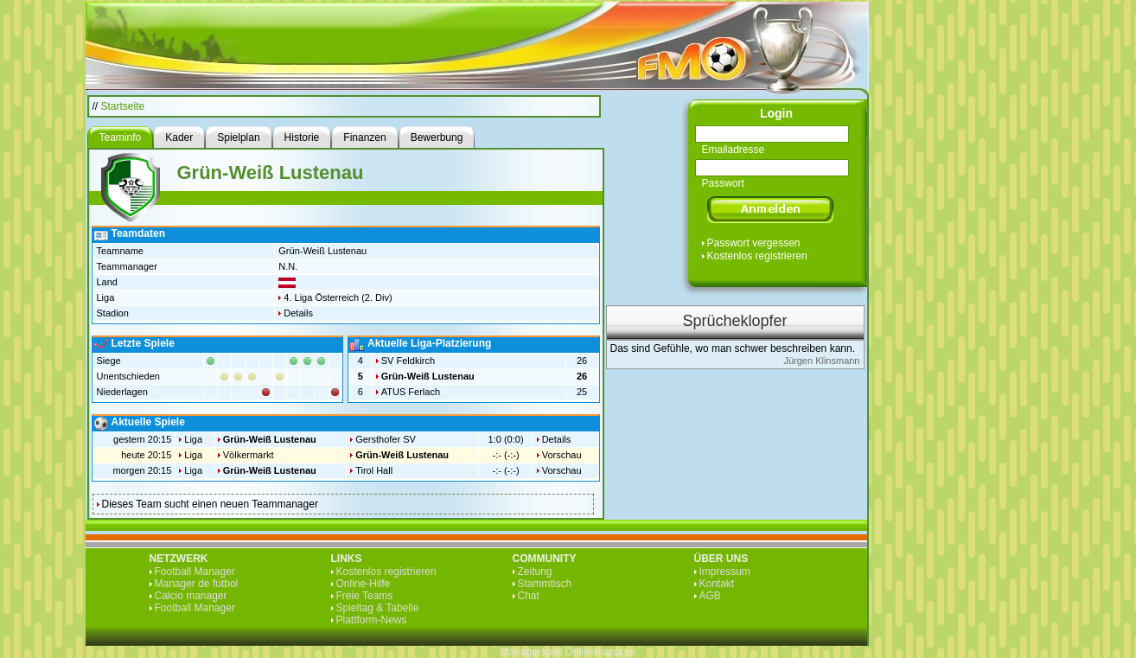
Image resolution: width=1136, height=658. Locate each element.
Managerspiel (531, 652)
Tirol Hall (373, 470)
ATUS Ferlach (410, 391)
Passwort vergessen (754, 243)
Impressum (724, 571)
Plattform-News (371, 620)
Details (298, 313)
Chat (528, 596)
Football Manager (195, 571)
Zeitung (535, 571)
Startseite (123, 106)
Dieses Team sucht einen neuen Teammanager (210, 504)
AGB (710, 596)
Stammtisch (545, 584)
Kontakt (717, 584)
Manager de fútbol (197, 584)
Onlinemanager (600, 652)
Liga (193, 439)
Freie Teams (364, 596)
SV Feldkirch (408, 360)
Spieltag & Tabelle (377, 608)
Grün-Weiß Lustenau (428, 376)
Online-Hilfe (363, 584)
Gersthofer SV (385, 439)
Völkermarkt (248, 455)
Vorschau (562, 455)
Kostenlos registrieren (757, 256)
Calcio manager (191, 596)
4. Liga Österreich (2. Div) (338, 297)
